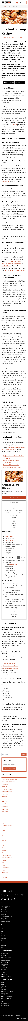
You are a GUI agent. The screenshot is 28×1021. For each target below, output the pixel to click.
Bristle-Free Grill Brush (7, 789)
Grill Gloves (4, 796)
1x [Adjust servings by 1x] (18, 557)
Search (23, 754)
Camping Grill (5, 811)
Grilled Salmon (11, 449)
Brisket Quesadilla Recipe (11, 460)
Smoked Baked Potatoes (10, 666)
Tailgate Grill (4, 809)
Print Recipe (20, 82)
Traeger (14, 125)
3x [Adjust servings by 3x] (24, 557)
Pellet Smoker (9, 536)
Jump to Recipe (9, 82)
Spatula (3, 799)
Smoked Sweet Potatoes (10, 668)
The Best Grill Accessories (11, 465)
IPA (2, 405)
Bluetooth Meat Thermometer (9, 779)
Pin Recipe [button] (14, 502)
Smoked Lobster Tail (14, 447)
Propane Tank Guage (6, 791)
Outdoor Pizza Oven (6, 814)
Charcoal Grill (4, 806)
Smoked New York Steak (13, 264)
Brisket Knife (4, 784)
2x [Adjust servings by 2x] (21, 557)
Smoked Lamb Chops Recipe (12, 467)
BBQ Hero (6, 890)
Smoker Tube (9, 540)
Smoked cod (9, 270)
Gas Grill (3, 804)
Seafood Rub (7, 463)
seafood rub (5, 181)
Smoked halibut (20, 270)
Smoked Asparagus (9, 664)
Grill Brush (4, 786)
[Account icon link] (17, 3)
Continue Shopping (10, 768)
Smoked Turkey (6, 266)
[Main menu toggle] (25, 2)
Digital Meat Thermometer (8, 781)
